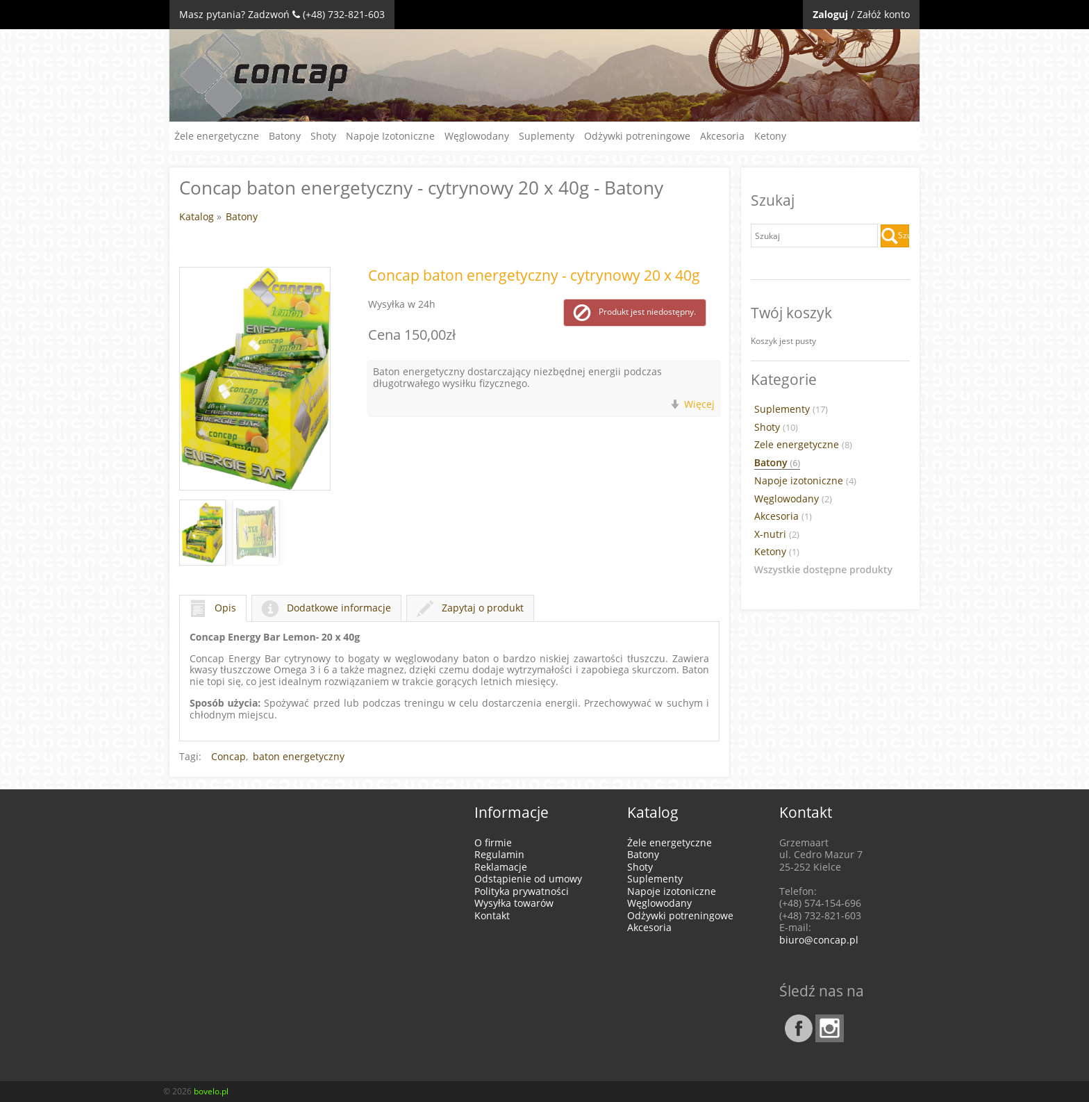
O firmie (493, 842)
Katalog (196, 216)
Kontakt (492, 915)
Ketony (770, 135)
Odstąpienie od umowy (528, 878)
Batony (285, 135)
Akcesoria (722, 135)
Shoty (323, 135)
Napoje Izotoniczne (390, 135)
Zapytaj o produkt (470, 607)
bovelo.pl (211, 1091)
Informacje (511, 812)
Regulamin (499, 854)
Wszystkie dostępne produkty (823, 570)
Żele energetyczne (216, 135)
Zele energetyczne (803, 444)
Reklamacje (500, 866)
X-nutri (776, 534)
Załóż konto (883, 14)
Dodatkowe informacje (326, 607)
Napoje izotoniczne (805, 481)
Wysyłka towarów (514, 903)
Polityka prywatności (521, 891)
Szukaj (895, 236)
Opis (213, 607)
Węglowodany (476, 135)
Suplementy (546, 135)
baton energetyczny (298, 756)
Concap (228, 756)
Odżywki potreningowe (637, 135)
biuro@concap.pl (818, 939)
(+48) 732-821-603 (344, 14)
